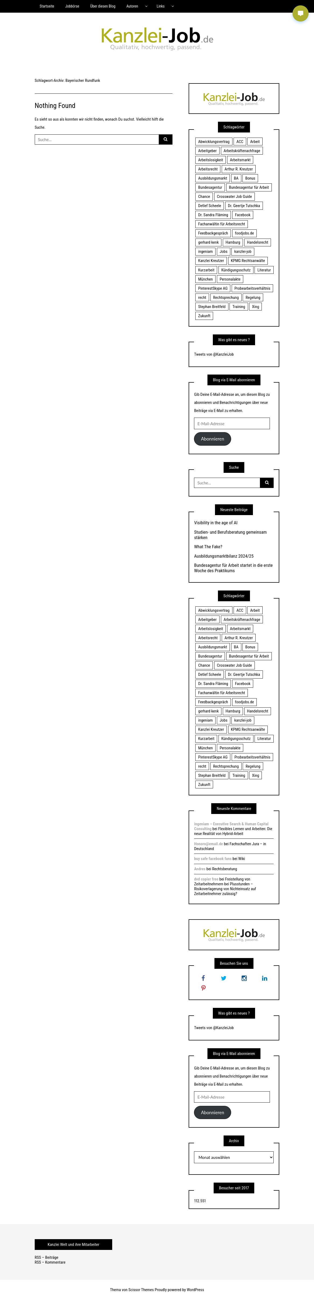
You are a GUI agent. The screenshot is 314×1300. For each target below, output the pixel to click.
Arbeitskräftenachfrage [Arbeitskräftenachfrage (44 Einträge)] (242, 150)
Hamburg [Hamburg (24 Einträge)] (232, 242)
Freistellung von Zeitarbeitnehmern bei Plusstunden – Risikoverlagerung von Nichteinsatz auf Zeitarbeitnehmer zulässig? (225, 886)
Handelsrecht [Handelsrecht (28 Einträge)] (257, 242)
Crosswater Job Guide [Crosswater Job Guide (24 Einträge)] (234, 196)
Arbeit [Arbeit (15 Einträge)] (255, 141)
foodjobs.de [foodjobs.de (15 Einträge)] (244, 233)
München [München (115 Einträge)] (205, 279)
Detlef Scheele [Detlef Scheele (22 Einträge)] (209, 205)
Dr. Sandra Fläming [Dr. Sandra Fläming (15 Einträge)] (213, 214)
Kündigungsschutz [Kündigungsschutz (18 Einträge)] (236, 270)
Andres (199, 868)
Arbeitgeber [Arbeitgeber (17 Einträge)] (207, 150)
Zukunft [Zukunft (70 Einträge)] (204, 315)
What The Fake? (208, 546)
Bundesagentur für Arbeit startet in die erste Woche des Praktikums (233, 567)
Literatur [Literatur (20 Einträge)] (264, 270)
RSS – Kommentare (50, 1262)
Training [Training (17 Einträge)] (238, 306)
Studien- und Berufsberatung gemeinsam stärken (230, 534)
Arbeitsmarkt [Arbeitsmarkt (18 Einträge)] (240, 160)
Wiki (241, 858)
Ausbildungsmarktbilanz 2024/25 (223, 556)
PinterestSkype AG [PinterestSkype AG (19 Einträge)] (212, 288)
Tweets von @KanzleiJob (214, 354)
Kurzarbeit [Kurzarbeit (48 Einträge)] (206, 270)
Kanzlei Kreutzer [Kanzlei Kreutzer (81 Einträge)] (211, 260)
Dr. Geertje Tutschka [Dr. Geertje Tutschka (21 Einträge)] (244, 205)
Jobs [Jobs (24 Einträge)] (223, 251)
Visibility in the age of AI (215, 522)
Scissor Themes (141, 1289)
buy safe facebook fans (212, 858)
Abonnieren (212, 439)
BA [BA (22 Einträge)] (236, 178)
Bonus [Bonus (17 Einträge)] (250, 178)
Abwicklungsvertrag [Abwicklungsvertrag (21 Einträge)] (214, 141)
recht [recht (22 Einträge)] (202, 297)
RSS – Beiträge (46, 1257)
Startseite (47, 6)
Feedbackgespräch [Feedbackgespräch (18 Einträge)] (213, 233)
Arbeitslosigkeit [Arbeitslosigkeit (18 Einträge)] (210, 160)
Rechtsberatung (224, 868)
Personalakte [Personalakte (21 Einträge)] (230, 279)
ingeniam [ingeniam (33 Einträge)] (205, 251)
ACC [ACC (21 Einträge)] (240, 141)
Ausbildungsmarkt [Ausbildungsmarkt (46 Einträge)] (212, 178)
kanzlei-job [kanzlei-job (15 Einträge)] (243, 251)
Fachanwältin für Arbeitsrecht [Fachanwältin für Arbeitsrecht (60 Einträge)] (221, 224)
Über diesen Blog (102, 6)
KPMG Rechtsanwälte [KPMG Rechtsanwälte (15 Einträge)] (248, 260)
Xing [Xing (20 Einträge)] (255, 306)
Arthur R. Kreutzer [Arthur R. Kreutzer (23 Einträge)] (238, 169)
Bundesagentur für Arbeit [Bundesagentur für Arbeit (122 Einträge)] (249, 187)
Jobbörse (72, 6)
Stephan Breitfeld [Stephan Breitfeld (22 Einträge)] (211, 306)
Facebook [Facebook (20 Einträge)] (242, 214)
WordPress (195, 1289)
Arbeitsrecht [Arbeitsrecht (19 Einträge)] (207, 169)
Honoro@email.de (208, 843)
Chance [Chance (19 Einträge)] (204, 196)
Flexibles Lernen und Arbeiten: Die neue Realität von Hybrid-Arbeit (233, 831)
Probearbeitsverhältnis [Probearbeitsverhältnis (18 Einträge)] (252, 288)
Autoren (132, 6)
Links (160, 6)
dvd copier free (206, 879)
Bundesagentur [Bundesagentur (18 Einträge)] (210, 187)
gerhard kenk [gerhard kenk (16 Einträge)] (208, 242)
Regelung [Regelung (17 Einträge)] (253, 297)
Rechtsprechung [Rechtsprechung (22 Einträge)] (226, 297)
